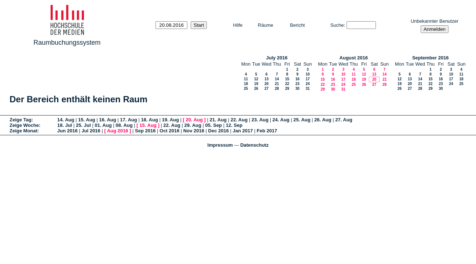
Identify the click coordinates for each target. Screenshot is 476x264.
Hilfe (238, 25)
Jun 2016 (67, 130)
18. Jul (64, 125)
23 (297, 84)
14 (277, 79)
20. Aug (194, 119)
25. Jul (83, 125)
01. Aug (103, 125)
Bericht (297, 25)
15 (287, 79)
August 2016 (354, 57)
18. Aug (149, 119)
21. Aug (218, 119)
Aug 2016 (117, 130)
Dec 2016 (218, 130)
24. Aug (280, 119)
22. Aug (239, 119)
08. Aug (124, 125)
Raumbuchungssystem (66, 42)
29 (287, 89)
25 (246, 89)
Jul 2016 (90, 130)
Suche (337, 25)
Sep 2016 (145, 130)
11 (246, 79)
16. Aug (107, 119)
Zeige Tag (21, 119)
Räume (265, 25)
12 (256, 79)
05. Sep (213, 125)
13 (266, 79)
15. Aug (86, 119)
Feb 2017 (267, 130)
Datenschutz (254, 145)
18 (246, 84)
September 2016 (430, 57)
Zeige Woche (24, 125)
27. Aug (343, 119)
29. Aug (192, 125)
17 (307, 79)
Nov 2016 (193, 130)
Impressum (220, 145)
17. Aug (128, 119)
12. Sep (234, 125)
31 (307, 89)
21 (277, 84)
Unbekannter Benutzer (434, 21)
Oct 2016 (169, 130)
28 (277, 89)
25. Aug (301, 119)
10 (307, 74)
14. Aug (65, 119)
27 (266, 89)
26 (256, 89)
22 (287, 84)
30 (297, 89)
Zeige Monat (23, 130)
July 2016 (277, 57)
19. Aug (170, 119)
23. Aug (260, 119)
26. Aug (322, 119)
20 (266, 84)
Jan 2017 (243, 130)
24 (307, 84)
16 (297, 79)
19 (256, 84)
